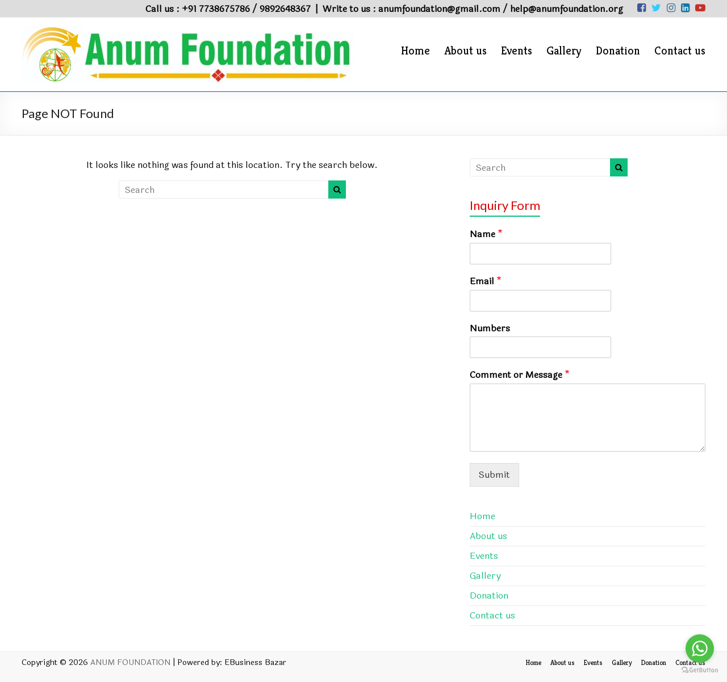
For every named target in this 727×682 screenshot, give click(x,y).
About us (465, 51)
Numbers (490, 329)
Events (516, 51)
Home (415, 51)
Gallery (564, 51)
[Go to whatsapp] (700, 648)
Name (486, 235)
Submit (494, 475)
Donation (618, 51)
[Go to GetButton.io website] (700, 670)
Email (486, 282)
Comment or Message (520, 375)
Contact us (679, 51)
